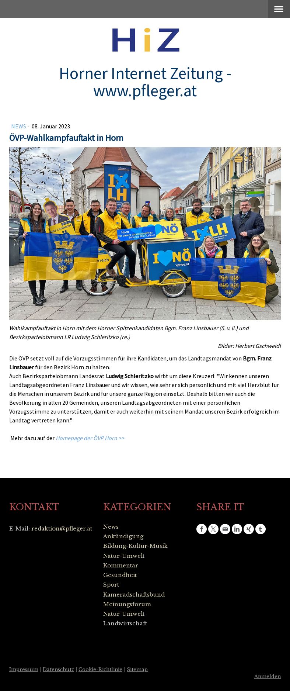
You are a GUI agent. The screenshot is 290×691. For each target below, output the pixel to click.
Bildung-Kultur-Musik (135, 545)
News (19, 126)
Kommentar (120, 565)
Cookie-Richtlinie (100, 669)
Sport (111, 584)
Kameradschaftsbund (134, 594)
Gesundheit (120, 574)
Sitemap (137, 669)
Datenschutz (58, 669)
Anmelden (267, 676)
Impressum (23, 669)
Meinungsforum (127, 604)
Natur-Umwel (123, 555)
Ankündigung (123, 536)
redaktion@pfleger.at (61, 528)
